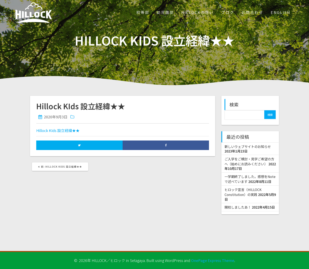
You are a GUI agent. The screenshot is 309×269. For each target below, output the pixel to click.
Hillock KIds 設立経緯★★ (58, 130)
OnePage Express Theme (212, 260)
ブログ (227, 12)
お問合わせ (252, 12)
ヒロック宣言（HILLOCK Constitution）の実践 (243, 192)
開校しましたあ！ (238, 207)
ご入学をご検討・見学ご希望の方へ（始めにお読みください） (249, 161)
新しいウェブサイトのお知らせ (248, 146)
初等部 (142, 12)
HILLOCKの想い (197, 12)
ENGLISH (280, 12)
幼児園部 (165, 12)
